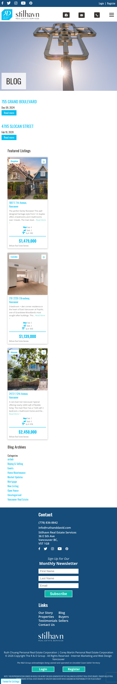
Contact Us (46, 625)
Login (101, 3)
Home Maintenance (16, 473)
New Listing (13, 486)
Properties (46, 617)
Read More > (15, 413)
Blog (61, 613)
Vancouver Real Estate (18, 499)
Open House (13, 490)
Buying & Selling (15, 464)
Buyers (63, 617)
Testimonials (47, 621)
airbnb (10, 459)
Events (11, 468)
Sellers (63, 621)
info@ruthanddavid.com (54, 527)
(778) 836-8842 (48, 522)
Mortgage (12, 481)
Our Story (45, 613)
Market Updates (15, 477)
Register (111, 3)
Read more (9, 113)
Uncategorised (14, 495)
